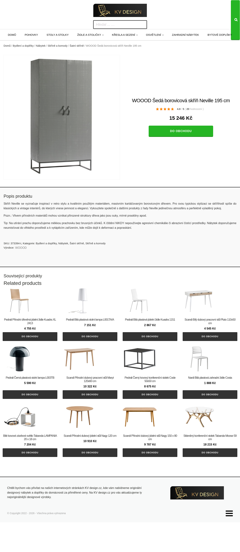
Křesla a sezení (123, 34)
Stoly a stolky (58, 34)
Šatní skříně (77, 45)
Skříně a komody (57, 45)
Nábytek (40, 45)
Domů (12, 34)
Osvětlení (153, 34)
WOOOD (21, 247)
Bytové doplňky (220, 34)
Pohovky (31, 34)
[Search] (235, 20)
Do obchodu (181, 131)
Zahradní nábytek (185, 34)
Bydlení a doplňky (23, 45)
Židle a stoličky (89, 34)
